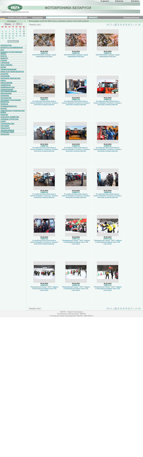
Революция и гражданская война (13, 111)
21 (9, 36)
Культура (4, 74)
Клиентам (119, 1)
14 (9, 33)
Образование (6, 83)
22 (13, 36)
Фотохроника (37, 17)
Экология (5, 134)
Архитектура (6, 45)
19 (2, 36)
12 (2, 33)
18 (24, 33)
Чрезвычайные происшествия (7, 131)
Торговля (5, 126)
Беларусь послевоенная (12, 47)
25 (24, 36)
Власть (4, 56)
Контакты (135, 1)
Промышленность (9, 106)
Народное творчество (10, 78)
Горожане (5, 62)
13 (6, 33)
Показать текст (35, 24)
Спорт (3, 121)
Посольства (6, 98)
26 (2, 38)
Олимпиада (6, 85)
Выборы (4, 58)
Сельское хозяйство (10, 117)
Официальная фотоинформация (9, 90)
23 (16, 36)
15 (13, 33)
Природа (4, 104)
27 (6, 38)
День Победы (6, 65)
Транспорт (5, 128)
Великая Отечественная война (11, 53)
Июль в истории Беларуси (12, 71)
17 (20, 33)
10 (20, 31)
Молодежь (5, 76)
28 (9, 38)
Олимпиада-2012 (8, 87)
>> (139, 24)
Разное (4, 108)
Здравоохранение (8, 69)
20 (6, 36)
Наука (3, 80)
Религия (4, 114)
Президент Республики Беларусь (11, 101)
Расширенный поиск (131, 17)
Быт (2, 50)
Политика (5, 95)
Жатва (3, 67)
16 (16, 33)
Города (4, 60)
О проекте (105, 1)
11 (24, 31)
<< (108, 24)
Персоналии (6, 93)
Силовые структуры (9, 119)
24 (20, 36)
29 (13, 38)
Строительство (7, 123)
